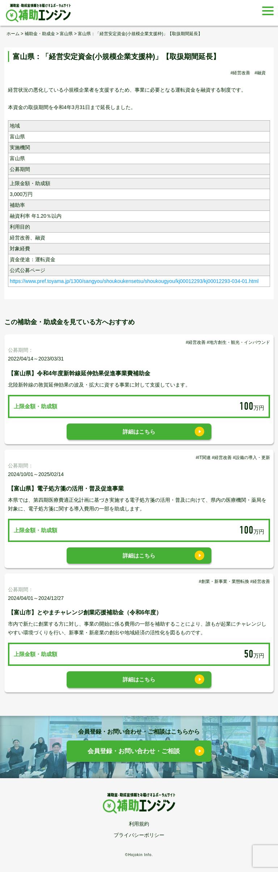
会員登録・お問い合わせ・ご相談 (134, 751)
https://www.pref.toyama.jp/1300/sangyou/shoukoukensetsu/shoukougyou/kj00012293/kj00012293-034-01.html (134, 281)
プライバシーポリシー (139, 835)
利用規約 (139, 824)
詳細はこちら (139, 432)
